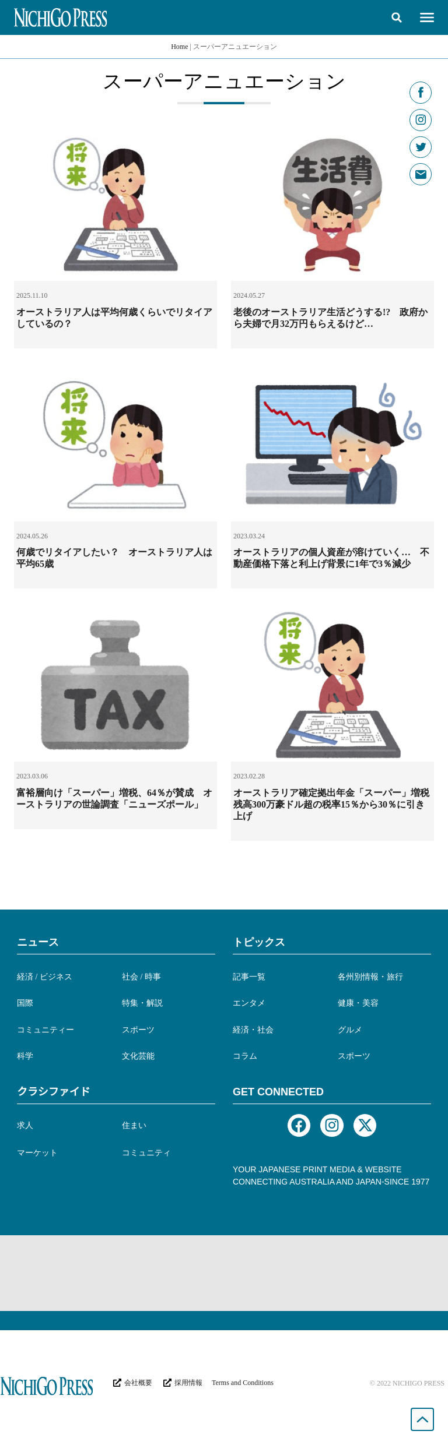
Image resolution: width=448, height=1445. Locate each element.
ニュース (38, 942)
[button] (396, 17)
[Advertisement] (224, 1273)
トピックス (259, 942)
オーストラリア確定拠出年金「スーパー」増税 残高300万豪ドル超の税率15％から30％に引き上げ (336, 804)
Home (179, 47)
